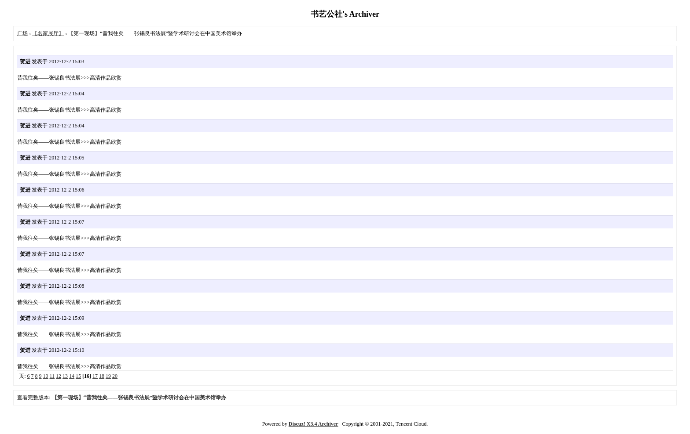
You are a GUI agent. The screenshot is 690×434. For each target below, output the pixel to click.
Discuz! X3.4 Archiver (313, 424)
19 (108, 376)
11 (52, 376)
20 (114, 376)
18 (101, 376)
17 (95, 376)
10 (45, 376)
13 (65, 376)
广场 (22, 33)
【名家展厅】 (48, 33)
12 (58, 376)
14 (71, 376)
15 (78, 376)
